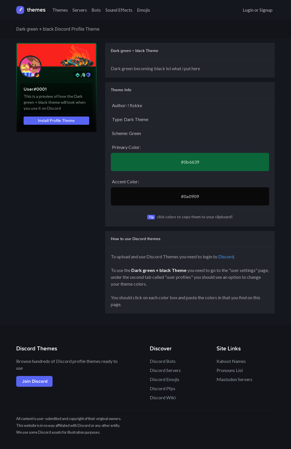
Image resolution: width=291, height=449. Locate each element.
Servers (79, 10)
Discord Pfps (162, 388)
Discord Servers (165, 370)
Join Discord (34, 381)
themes (30, 10)
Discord (226, 256)
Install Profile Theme (56, 120)
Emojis (143, 10)
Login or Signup (258, 10)
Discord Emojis (164, 379)
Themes (60, 10)
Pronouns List (230, 370)
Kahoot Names (231, 361)
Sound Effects (118, 10)
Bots (96, 10)
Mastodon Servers (234, 379)
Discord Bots (163, 361)
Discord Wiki (163, 397)
